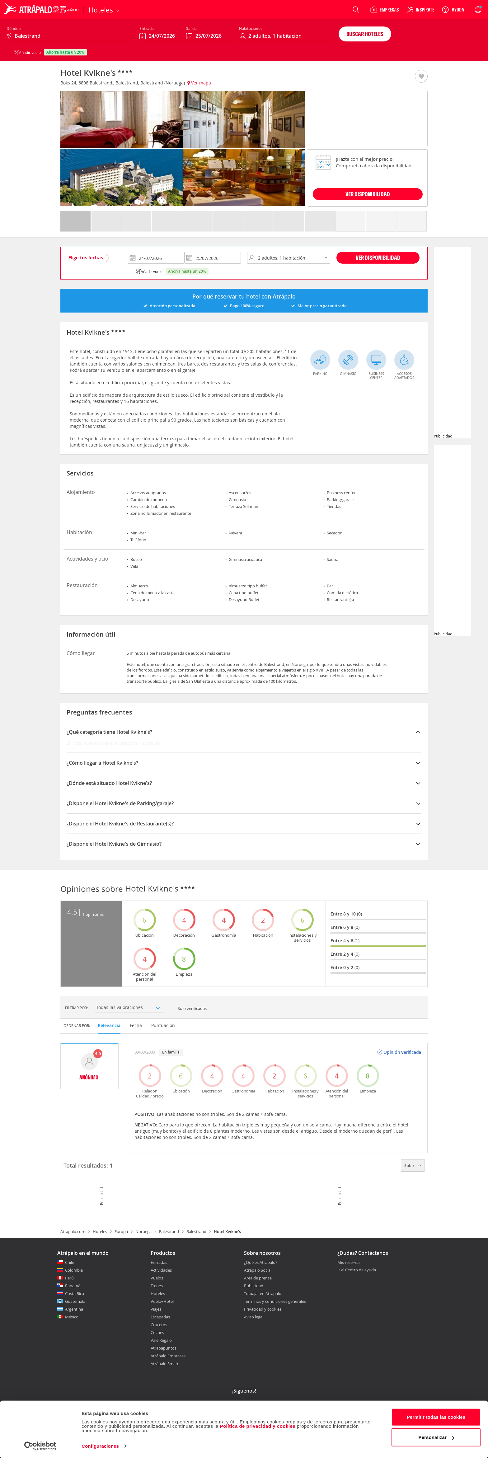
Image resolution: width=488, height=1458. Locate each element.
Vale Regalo (161, 1340)
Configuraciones (100, 1445)
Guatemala (75, 1301)
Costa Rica (74, 1293)
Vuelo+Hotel (162, 1301)
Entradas (159, 1262)
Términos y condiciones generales (275, 1301)
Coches (157, 1332)
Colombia (74, 1270)
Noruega (143, 1231)
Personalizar (436, 1437)
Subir (412, 1165)
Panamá (72, 1285)
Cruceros (159, 1324)
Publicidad (253, 1285)
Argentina (74, 1309)
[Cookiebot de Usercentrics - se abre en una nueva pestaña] (40, 1446)
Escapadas (160, 1317)
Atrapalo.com (72, 1231)
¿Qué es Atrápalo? (260, 1262)
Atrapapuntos (163, 1348)
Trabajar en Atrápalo (262, 1293)
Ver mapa (199, 83)
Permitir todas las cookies (436, 1416)
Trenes (157, 1285)
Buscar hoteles (364, 34)
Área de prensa (258, 1278)
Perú (69, 1278)
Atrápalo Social (257, 1270)
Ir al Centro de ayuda (356, 1270)
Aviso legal (253, 1317)
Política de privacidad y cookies (257, 1425)
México (71, 1317)
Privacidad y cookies (262, 1309)
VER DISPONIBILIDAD (367, 194)
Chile (69, 1262)
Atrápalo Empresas (168, 1356)
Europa (121, 1231)
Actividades (161, 1270)
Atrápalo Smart (165, 1363)
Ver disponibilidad (378, 257)
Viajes (156, 1309)
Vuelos (157, 1278)
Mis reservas (348, 1262)
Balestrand (169, 1231)
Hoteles (100, 1231)
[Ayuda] (453, 9)
